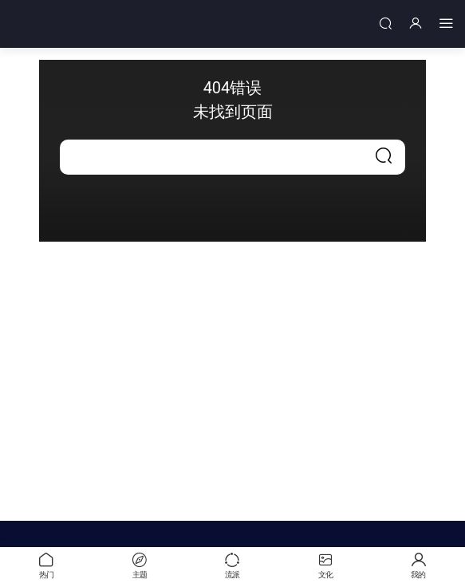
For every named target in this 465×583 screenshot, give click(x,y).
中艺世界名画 (68, 24)
